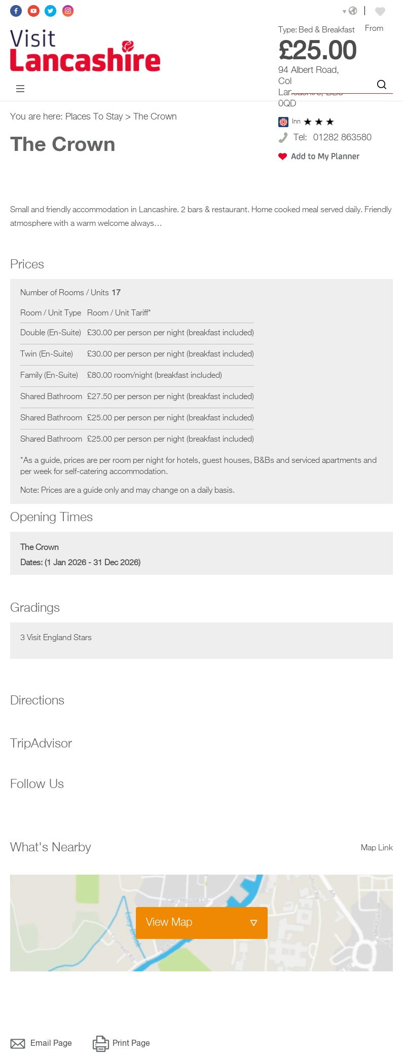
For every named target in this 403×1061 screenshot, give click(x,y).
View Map (169, 923)
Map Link (377, 849)
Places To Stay (94, 118)
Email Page (51, 1045)
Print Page (131, 1045)
